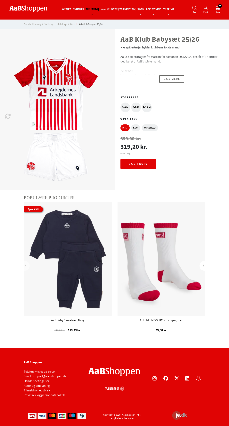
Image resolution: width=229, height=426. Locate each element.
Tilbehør (169, 9)
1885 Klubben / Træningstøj (118, 9)
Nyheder (78, 9)
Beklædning (153, 9)
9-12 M (147, 107)
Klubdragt (62, 24)
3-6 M (125, 107)
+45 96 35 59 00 (45, 372)
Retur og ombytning (37, 386)
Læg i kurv (138, 164)
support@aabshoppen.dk (49, 376)
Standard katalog (32, 24)
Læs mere (172, 79)
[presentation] (27, 266)
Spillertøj (92, 9)
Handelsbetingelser (36, 381)
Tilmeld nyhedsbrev (37, 390)
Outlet (66, 9)
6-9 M (136, 107)
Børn (140, 9)
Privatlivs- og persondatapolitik (44, 395)
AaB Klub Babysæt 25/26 (90, 24)
